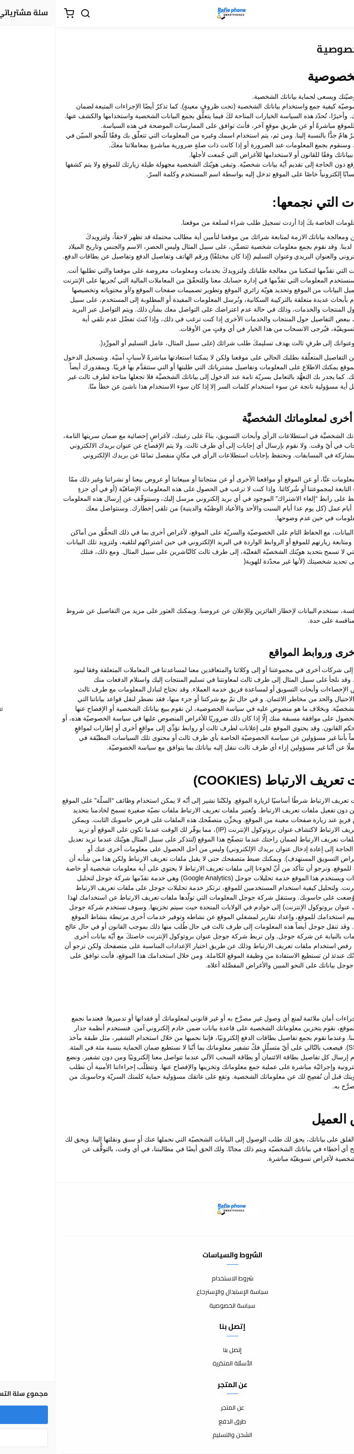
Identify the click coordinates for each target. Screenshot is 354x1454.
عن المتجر (177, 1407)
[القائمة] (340, 14)
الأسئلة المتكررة (177, 1363)
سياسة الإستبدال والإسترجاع (177, 1292)
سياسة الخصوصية (177, 1305)
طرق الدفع (177, 1421)
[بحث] (30, 14)
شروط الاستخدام (177, 1278)
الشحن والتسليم (177, 1435)
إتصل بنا (177, 1350)
